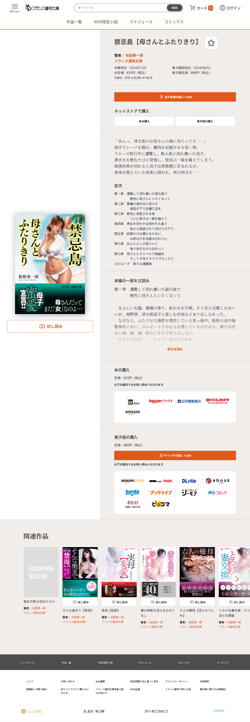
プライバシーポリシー (176, 681)
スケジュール (141, 21)
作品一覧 (74, 21)
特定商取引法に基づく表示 (144, 681)
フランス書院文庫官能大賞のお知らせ (110, 690)
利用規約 (204, 681)
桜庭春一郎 (134, 55)
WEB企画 (135, 689)
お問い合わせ (68, 681)
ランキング (223, 662)
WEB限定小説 (106, 21)
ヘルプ (29, 681)
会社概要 (100, 681)
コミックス (174, 21)
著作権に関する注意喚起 (213, 689)
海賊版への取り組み (36, 689)
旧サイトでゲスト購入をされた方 (75, 690)
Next (236, 579)
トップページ (27, 662)
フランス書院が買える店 (178, 689)
